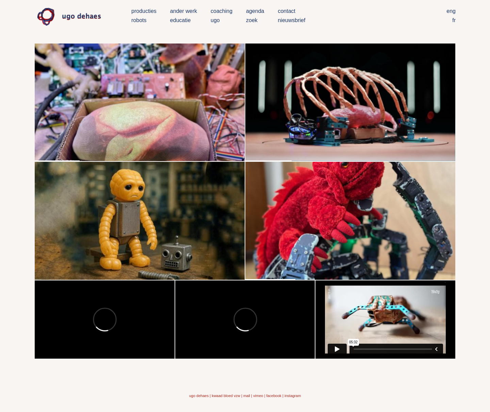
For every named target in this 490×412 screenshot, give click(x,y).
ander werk (183, 11)
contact (286, 11)
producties (144, 11)
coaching (221, 11)
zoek (252, 20)
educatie (180, 20)
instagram (292, 396)
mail (246, 396)
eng (451, 11)
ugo (215, 20)
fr (454, 20)
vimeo (258, 396)
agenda (255, 11)
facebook (273, 396)
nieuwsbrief (291, 20)
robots (138, 20)
